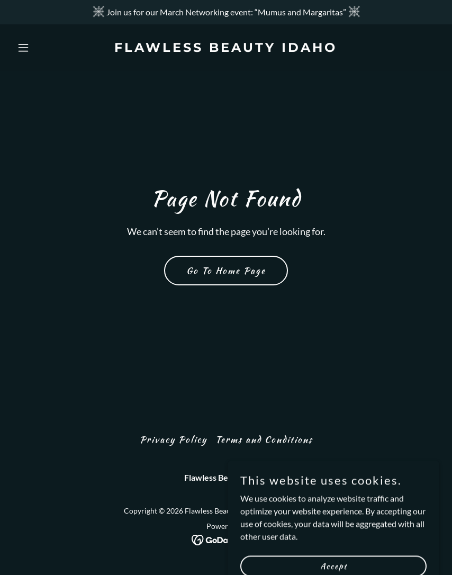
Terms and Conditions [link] (264, 439)
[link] (225, 48)
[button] (45, 47)
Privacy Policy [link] (173, 439)
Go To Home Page (226, 270)
